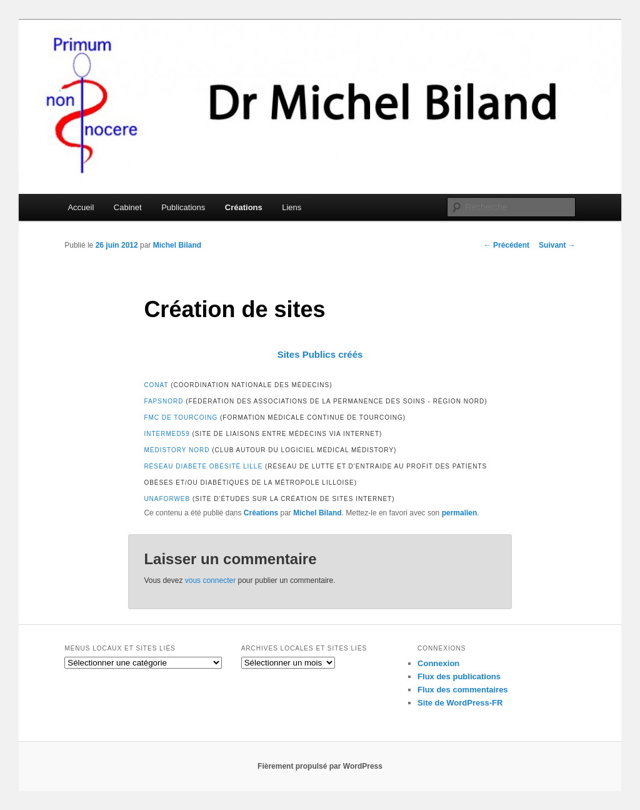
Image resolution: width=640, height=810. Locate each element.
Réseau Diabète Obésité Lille (203, 466)
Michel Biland (177, 245)
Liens (291, 207)
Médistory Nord (176, 450)
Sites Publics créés (320, 354)
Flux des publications (459, 676)
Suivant (557, 245)
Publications (183, 207)
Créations (243, 207)
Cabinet (128, 207)
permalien (460, 513)
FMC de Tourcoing (181, 417)
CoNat (156, 385)
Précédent (506, 245)
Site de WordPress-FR (460, 702)
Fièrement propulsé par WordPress (320, 766)
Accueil (81, 207)
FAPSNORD (163, 401)
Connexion (438, 663)
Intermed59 (166, 433)
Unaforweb (167, 498)
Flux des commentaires (463, 689)
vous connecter (210, 580)
